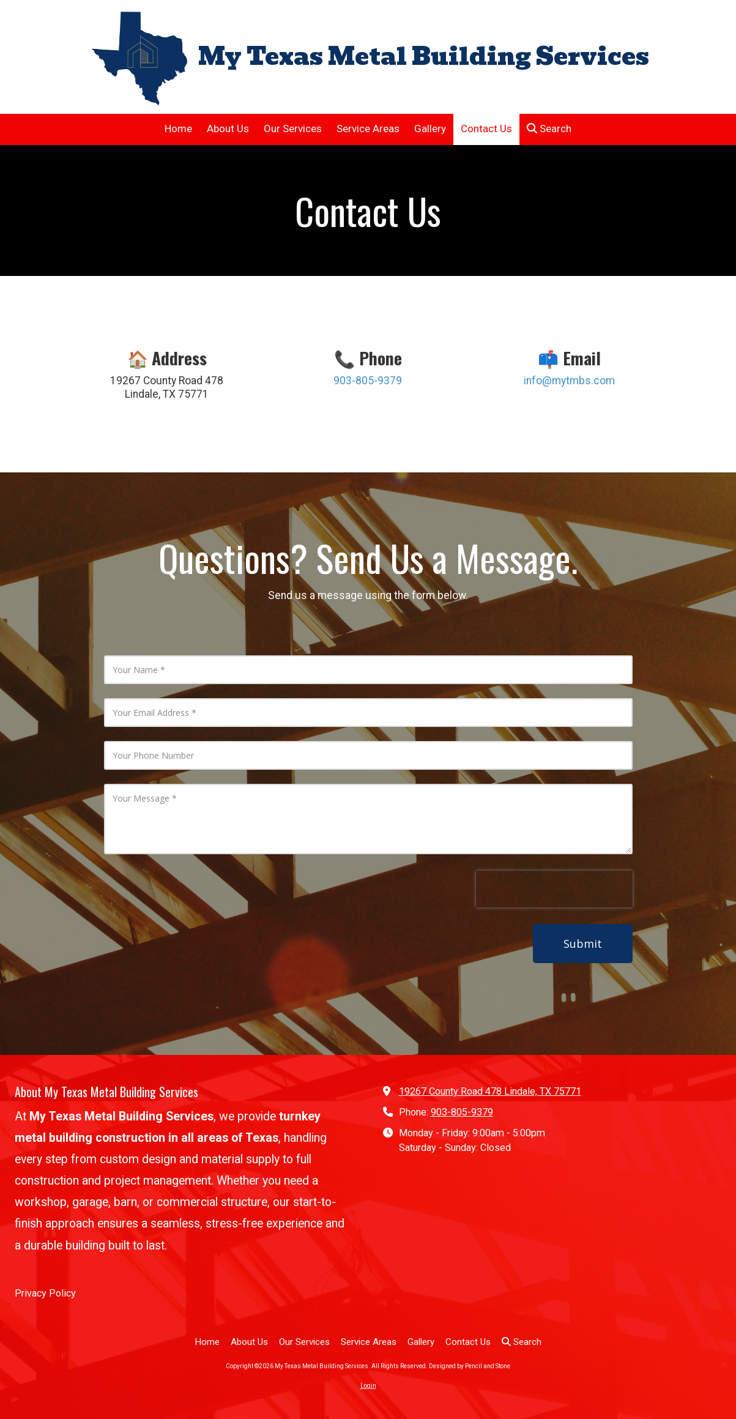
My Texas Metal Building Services (423, 56)
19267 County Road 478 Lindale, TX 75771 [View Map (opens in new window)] (490, 1091)
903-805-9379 (462, 1112)
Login (368, 1385)
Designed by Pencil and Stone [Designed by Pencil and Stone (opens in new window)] (469, 1366)
